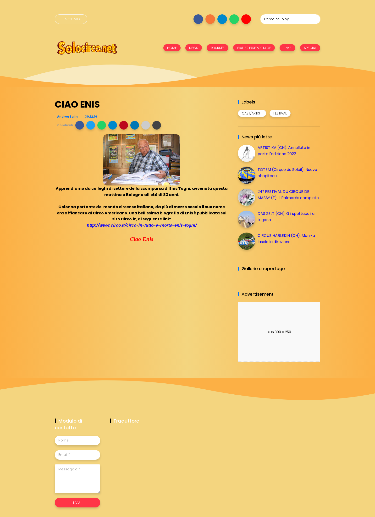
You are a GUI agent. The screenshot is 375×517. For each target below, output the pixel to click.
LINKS (287, 47)
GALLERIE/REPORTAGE (254, 47)
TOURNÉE (217, 47)
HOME (172, 47)
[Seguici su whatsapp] (234, 19)
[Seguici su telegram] (222, 19)
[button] (79, 125)
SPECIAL (310, 47)
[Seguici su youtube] (246, 19)
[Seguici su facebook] (198, 19)
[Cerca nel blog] (290, 19)
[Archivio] (71, 19)
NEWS (193, 47)
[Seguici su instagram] (210, 19)
